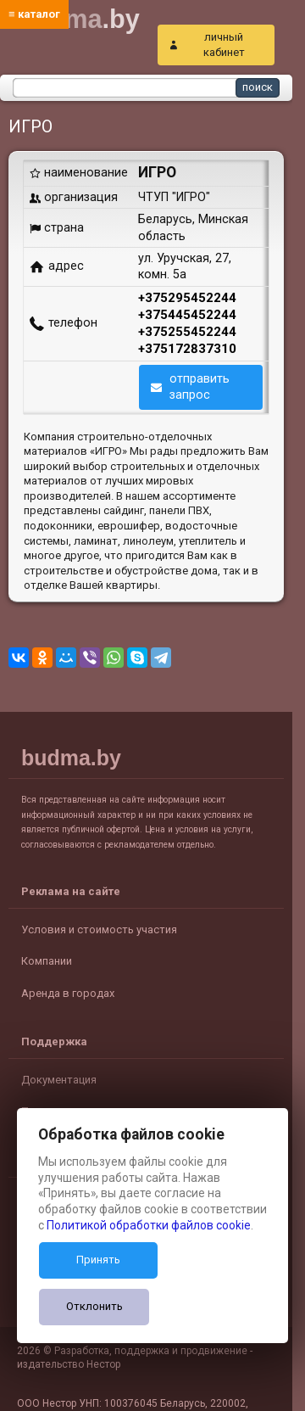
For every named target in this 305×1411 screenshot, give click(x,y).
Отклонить (94, 1306)
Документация (59, 1079)
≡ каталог (34, 14)
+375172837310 (187, 348)
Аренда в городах (67, 993)
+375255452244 (187, 331)
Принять (98, 1259)
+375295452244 (187, 297)
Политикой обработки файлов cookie (149, 1225)
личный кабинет (224, 45)
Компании (46, 961)
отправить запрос (199, 386)
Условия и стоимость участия (99, 929)
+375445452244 (187, 314)
